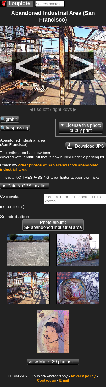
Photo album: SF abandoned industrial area (53, 227)
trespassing (17, 127)
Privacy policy (83, 378)
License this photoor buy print (83, 128)
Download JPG (85, 146)
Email (64, 382)
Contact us (46, 382)
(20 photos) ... (53, 363)
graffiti (12, 119)
